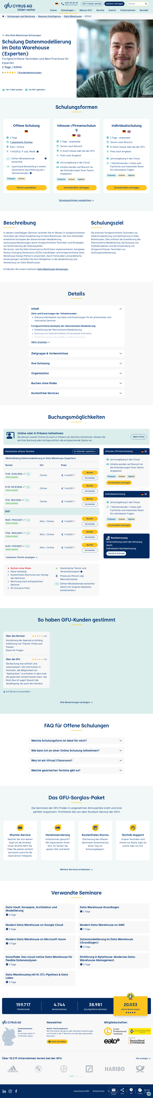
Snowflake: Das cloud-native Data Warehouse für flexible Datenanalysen (39, 958)
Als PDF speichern (35, 90)
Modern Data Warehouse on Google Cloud (34, 925)
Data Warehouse (73, 16)
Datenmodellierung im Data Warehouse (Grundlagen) (106, 941)
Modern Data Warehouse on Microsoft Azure (36, 939)
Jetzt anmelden (57, 1041)
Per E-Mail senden (12, 90)
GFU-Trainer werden (92, 4)
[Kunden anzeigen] (143, 1058)
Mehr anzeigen (41, 342)
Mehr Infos (138, 436)
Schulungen (68, 10)
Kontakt (144, 10)
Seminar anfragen (114, 4)
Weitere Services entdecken (76, 869)
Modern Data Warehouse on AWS (102, 925)
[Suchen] (138, 4)
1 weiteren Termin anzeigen (21, 557)
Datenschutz (98, 1091)
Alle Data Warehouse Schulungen (21, 35)
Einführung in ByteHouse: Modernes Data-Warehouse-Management (108, 958)
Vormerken (90, 478)
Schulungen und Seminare (21, 16)
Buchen (89, 472)
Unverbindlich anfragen (76, 187)
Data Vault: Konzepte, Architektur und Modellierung (31, 909)
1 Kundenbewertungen (29, 72)
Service (100, 10)
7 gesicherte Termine (21, 142)
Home (53, 10)
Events (112, 10)
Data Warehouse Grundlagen (99, 907)
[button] (77, 740)
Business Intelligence (49, 16)
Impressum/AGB (81, 1091)
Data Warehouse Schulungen (52, 269)
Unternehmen (127, 10)
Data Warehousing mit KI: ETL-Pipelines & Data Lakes (37, 976)
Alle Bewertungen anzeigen (76, 702)
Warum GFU (85, 10)
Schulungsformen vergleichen (76, 200)
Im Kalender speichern (84, 451)
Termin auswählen (26, 187)
